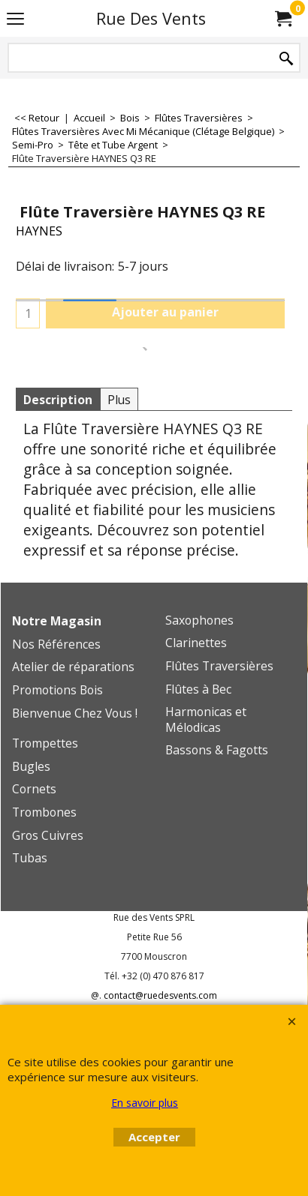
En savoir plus (144, 1103)
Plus (119, 399)
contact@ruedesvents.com (160, 995)
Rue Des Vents (151, 18)
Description (57, 399)
